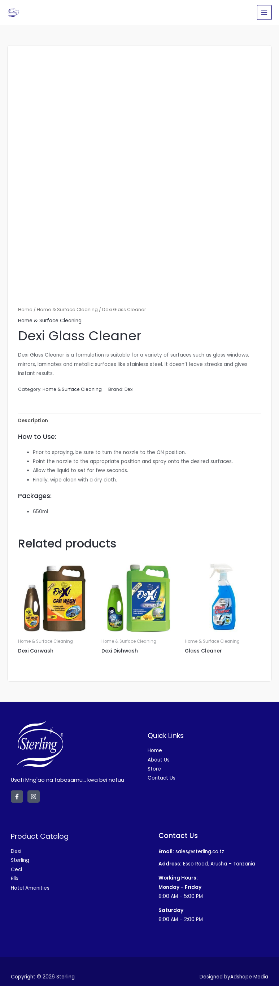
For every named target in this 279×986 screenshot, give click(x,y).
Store (154, 768)
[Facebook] (17, 796)
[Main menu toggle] (264, 12)
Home (25, 309)
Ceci (16, 869)
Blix (14, 878)
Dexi (129, 389)
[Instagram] (33, 796)
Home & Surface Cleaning (67, 309)
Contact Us (161, 778)
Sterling (20, 860)
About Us (159, 759)
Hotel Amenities (30, 888)
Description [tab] (33, 420)
